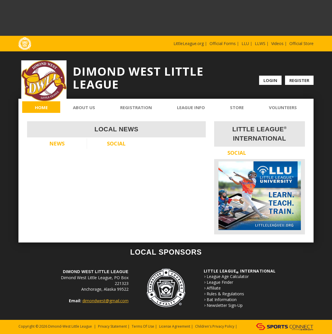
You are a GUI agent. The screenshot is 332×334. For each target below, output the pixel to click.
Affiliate (214, 288)
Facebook (302, 66)
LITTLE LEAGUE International (240, 271)
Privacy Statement (112, 326)
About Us (84, 107)
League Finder (220, 282)
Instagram (310, 66)
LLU (245, 43)
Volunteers (283, 107)
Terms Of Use (143, 326)
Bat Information (222, 299)
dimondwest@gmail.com (105, 300)
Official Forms (223, 43)
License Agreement (174, 326)
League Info (191, 107)
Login (270, 80)
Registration (136, 107)
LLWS (260, 43)
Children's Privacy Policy (214, 326)
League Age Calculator (228, 276)
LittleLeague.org (188, 43)
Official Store (301, 43)
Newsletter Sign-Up (225, 305)
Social (116, 143)
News (57, 143)
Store (237, 107)
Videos (277, 43)
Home (41, 107)
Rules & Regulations (225, 293)
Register (299, 80)
